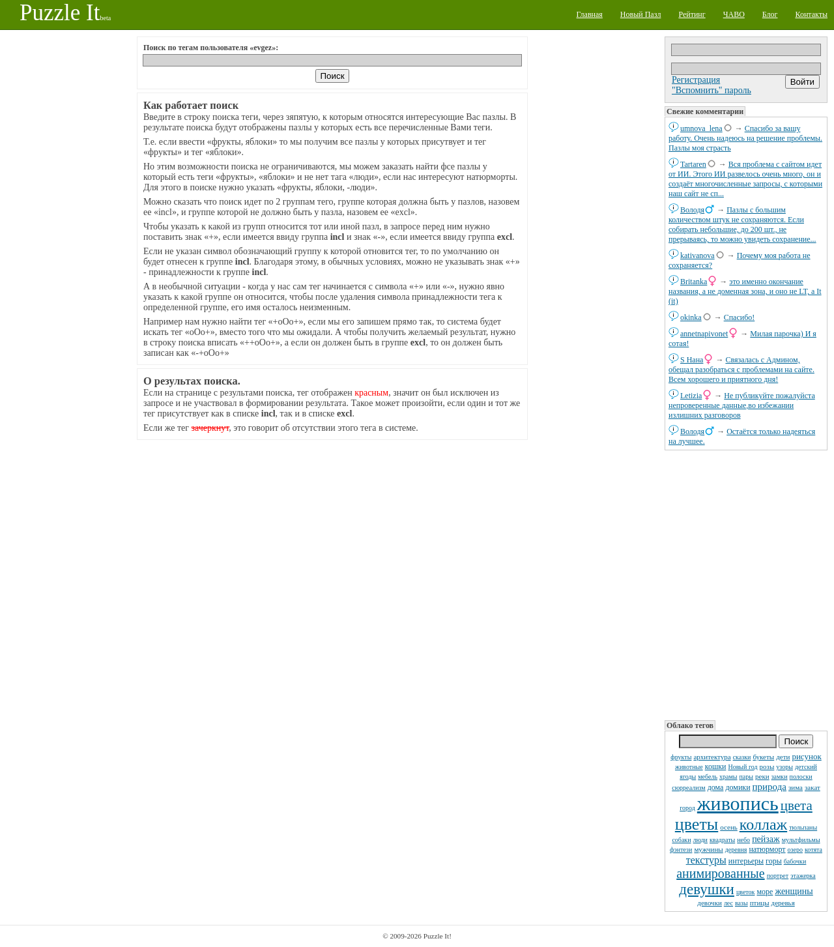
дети (783, 757)
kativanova (697, 255)
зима (795, 787)
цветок (745, 892)
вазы (741, 903)
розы (767, 766)
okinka (691, 317)
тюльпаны (803, 827)
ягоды (688, 776)
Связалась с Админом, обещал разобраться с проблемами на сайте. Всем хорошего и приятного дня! (741, 369)
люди (700, 839)
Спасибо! (739, 317)
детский (806, 766)
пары (747, 776)
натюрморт (767, 849)
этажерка (803, 875)
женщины (793, 891)
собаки (681, 839)
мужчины (708, 849)
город (687, 807)
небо (743, 839)
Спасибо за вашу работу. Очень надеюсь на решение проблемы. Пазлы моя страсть (745, 138)
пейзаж (766, 839)
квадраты (722, 839)
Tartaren (693, 164)
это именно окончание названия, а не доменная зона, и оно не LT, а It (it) (745, 291)
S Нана (691, 359)
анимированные (720, 873)
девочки (709, 903)
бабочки (795, 861)
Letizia (691, 395)
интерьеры (746, 861)
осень (729, 827)
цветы (696, 824)
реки (762, 776)
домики (737, 787)
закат (812, 787)
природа (769, 786)
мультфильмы (801, 839)
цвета (796, 805)
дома (716, 787)
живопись (738, 803)
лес (728, 903)
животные (689, 766)
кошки (715, 766)
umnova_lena (701, 128)
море (764, 891)
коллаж (763, 824)
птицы (759, 903)
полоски (801, 776)
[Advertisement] (746, 584)
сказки (742, 757)
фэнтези (681, 849)
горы (774, 861)
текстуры (706, 860)
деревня (736, 849)
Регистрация (696, 80)
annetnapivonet (704, 333)
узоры (784, 766)
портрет (778, 875)
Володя (692, 209)
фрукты (680, 757)
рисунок (806, 756)
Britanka (693, 281)
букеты (763, 757)
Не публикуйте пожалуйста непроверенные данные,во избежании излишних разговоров (742, 405)
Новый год (742, 766)
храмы (728, 776)
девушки (706, 889)
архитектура (711, 757)
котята (813, 849)
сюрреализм (688, 787)
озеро (795, 849)
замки (779, 776)
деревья (783, 903)
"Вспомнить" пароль (711, 90)
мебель (707, 776)
